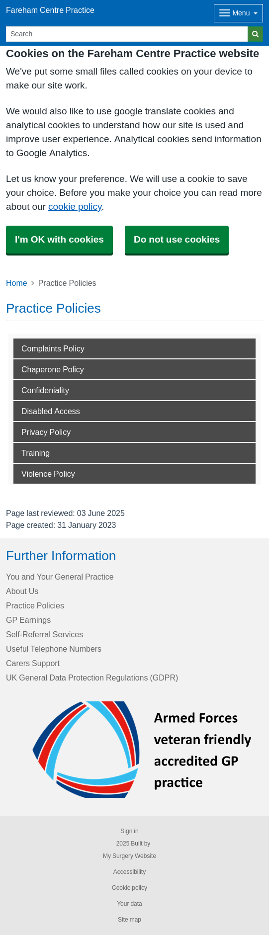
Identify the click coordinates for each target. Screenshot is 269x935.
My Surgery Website (129, 856)
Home (16, 283)
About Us (22, 591)
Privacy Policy (46, 432)
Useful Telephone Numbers (53, 649)
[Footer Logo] (142, 749)
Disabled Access (50, 411)
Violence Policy (48, 474)
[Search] (127, 34)
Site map (129, 920)
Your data (129, 904)
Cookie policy (129, 888)
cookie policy (74, 206)
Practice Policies (35, 605)
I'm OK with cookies (59, 239)
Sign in (129, 831)
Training (35, 453)
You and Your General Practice (60, 577)
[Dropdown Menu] (238, 13)
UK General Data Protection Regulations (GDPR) (92, 677)
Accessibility (129, 872)
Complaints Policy (53, 348)
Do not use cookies (177, 239)
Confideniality (45, 390)
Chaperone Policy (52, 369)
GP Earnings (28, 620)
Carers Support (33, 663)
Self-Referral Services (44, 634)
